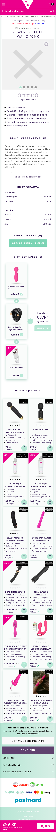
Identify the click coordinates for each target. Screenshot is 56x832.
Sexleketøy (11, 16)
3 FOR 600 (39, 24)
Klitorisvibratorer (48, 16)
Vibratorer (35, 16)
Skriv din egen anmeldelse (28, 243)
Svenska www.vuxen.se (28, 819)
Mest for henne (23, 16)
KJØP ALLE (43, 328)
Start (3, 16)
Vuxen (37, 28)
